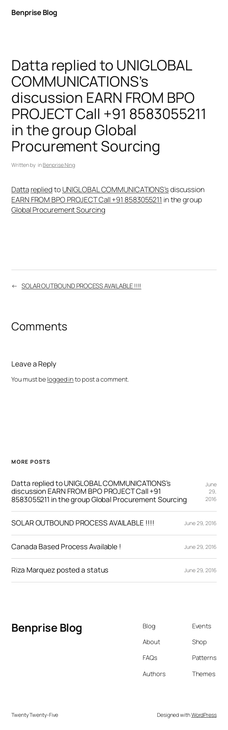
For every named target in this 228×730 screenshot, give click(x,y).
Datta (20, 189)
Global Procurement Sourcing (58, 210)
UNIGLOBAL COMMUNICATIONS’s (115, 189)
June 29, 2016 (211, 491)
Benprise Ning (59, 164)
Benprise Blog (34, 12)
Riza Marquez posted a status (59, 570)
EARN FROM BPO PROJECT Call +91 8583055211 (86, 200)
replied (41, 189)
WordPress (204, 714)
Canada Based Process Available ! (66, 547)
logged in (60, 379)
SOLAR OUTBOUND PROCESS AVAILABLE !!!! (81, 285)
